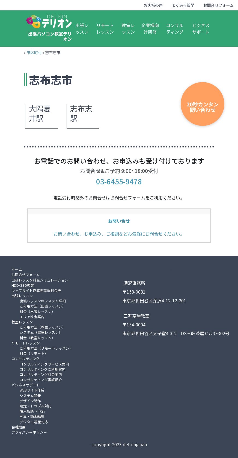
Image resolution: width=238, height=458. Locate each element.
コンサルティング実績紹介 (41, 379)
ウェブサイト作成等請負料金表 (36, 290)
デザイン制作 (30, 400)
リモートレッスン (105, 28)
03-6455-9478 (119, 181)
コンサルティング (174, 28)
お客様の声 (153, 5)
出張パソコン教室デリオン (50, 36)
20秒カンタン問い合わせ (203, 106)
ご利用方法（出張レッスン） (43, 306)
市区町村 (34, 52)
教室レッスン (128, 28)
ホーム (16, 269)
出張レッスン (81, 28)
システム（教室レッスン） (41, 332)
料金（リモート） (34, 353)
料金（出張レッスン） (37, 311)
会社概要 (18, 427)
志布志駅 (81, 113)
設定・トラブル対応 (36, 405)
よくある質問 (182, 5)
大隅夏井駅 (40, 113)
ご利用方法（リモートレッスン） (46, 348)
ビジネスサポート (201, 28)
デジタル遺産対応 (34, 421)
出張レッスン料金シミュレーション (39, 280)
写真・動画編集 (32, 416)
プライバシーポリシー (29, 432)
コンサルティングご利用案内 (43, 369)
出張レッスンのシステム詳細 (43, 300)
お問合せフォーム (218, 5)
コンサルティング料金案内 (41, 374)
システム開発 (30, 395)
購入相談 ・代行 (32, 411)
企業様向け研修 (150, 28)
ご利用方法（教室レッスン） (43, 327)
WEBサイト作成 (32, 390)
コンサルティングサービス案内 (44, 364)
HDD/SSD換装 (22, 285)
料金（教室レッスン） (37, 337)
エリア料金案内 (32, 316)
